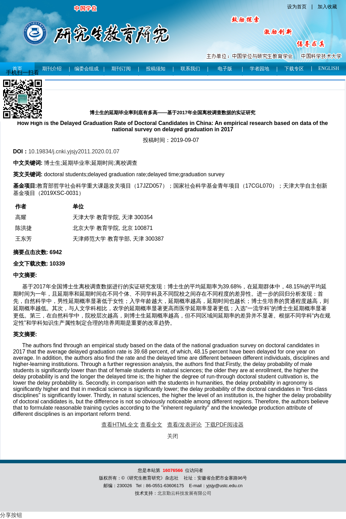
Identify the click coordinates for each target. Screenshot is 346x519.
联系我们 (190, 68)
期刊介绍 (52, 68)
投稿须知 (155, 68)
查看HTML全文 (120, 425)
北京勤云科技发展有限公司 (184, 493)
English (328, 68)
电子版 (225, 68)
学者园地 (259, 68)
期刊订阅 (121, 68)
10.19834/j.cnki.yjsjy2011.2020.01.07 (73, 151)
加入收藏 (327, 6)
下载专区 (294, 68)
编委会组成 (86, 68)
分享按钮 (11, 515)
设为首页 (297, 6)
